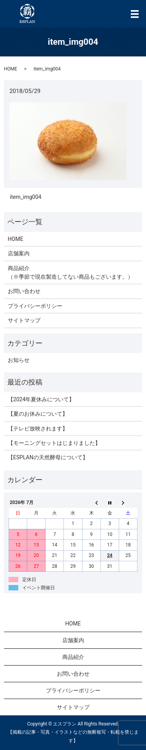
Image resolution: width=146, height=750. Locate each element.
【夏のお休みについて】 (38, 414)
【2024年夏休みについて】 (41, 399)
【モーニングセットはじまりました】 (54, 443)
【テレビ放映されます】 (38, 428)
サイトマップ (24, 320)
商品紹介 (73, 657)
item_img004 (25, 197)
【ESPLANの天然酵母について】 (48, 457)
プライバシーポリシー (35, 306)
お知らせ (19, 360)
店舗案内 (19, 253)
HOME (10, 69)
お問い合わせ (24, 291)
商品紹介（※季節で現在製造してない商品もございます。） (70, 272)
